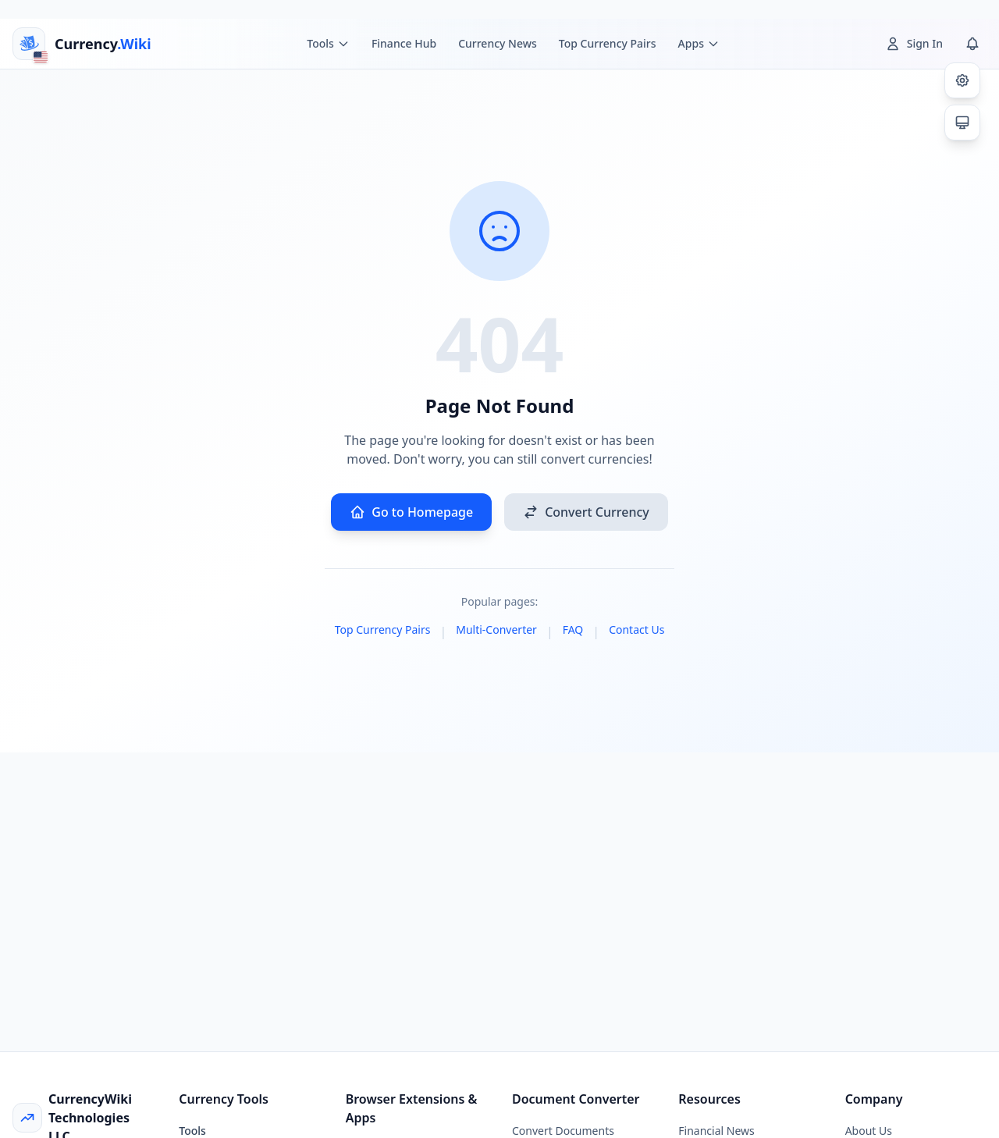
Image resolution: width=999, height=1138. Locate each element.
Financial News (716, 1130)
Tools (192, 1130)
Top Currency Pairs (607, 43)
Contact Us (636, 629)
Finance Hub (404, 43)
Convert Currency (586, 512)
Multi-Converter (496, 629)
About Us (868, 1130)
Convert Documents (563, 1130)
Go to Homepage (411, 512)
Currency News (497, 43)
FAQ (573, 629)
